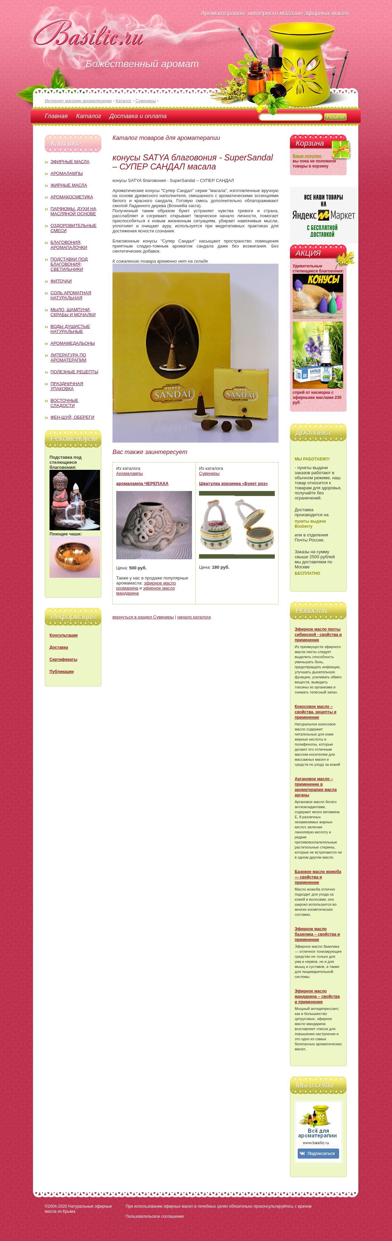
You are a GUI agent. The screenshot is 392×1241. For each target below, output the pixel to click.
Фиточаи (61, 281)
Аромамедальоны (73, 343)
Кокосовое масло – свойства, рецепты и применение (315, 712)
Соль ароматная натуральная (71, 295)
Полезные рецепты (74, 371)
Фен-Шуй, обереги (72, 417)
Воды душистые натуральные (70, 329)
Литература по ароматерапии (69, 357)
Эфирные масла (70, 161)
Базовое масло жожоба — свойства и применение (318, 877)
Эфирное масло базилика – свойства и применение (317, 934)
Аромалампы (67, 173)
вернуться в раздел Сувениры (143, 616)
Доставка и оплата (137, 116)
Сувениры (209, 473)
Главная (56, 116)
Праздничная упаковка (67, 386)
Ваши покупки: (307, 156)
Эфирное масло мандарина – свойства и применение (317, 996)
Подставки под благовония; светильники (69, 264)
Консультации (64, 635)
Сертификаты (63, 659)
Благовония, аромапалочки (69, 245)
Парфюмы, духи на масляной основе (73, 211)
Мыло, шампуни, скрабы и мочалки (73, 312)
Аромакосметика (72, 196)
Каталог (88, 116)
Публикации (62, 671)
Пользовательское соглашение (155, 1216)
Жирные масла (69, 185)
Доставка (59, 647)
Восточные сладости (64, 403)
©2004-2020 (56, 1206)
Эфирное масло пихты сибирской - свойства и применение (318, 634)
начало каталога (193, 616)
